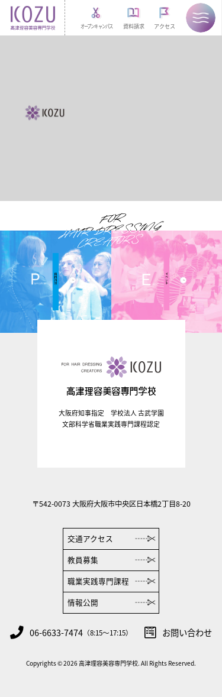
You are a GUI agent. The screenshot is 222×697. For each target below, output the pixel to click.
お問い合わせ (178, 633)
